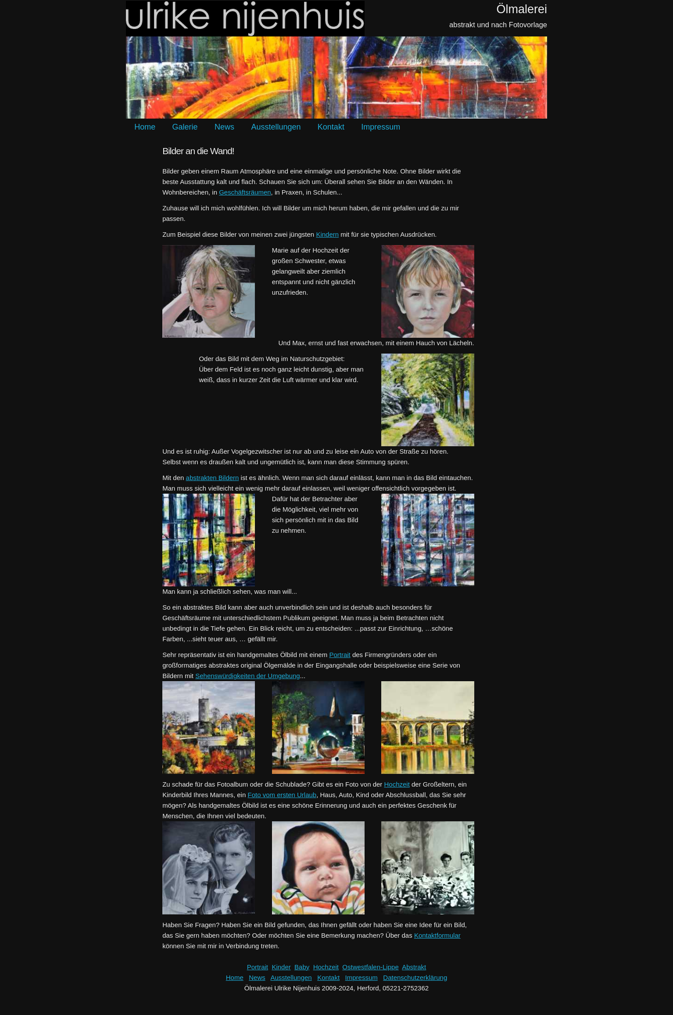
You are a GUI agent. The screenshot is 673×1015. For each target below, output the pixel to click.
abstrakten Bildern (212, 477)
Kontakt (331, 127)
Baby (301, 967)
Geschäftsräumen (245, 192)
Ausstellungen (276, 127)
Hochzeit (397, 784)
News (224, 127)
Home (144, 127)
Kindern (327, 234)
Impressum (380, 127)
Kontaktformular (437, 935)
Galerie (185, 127)
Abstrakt (414, 967)
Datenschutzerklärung (415, 977)
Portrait (339, 654)
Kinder (281, 967)
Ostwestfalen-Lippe (370, 967)
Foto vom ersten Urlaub (281, 794)
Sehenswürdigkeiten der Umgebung (247, 675)
